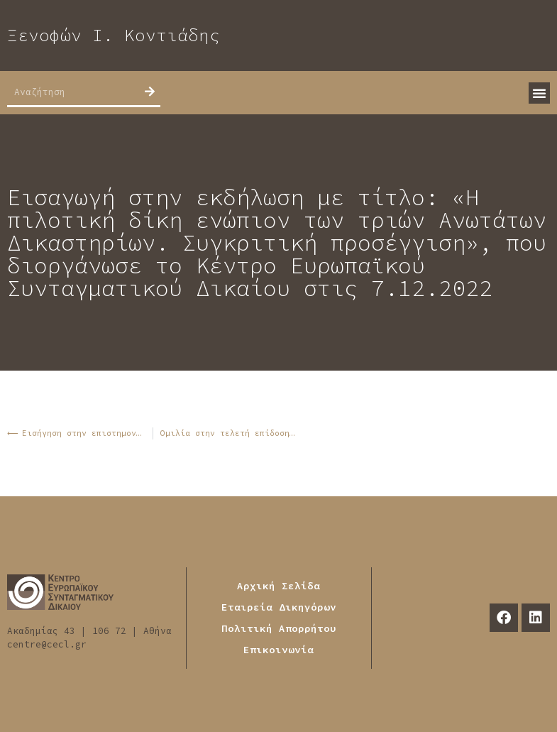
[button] (539, 93)
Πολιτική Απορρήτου (278, 628)
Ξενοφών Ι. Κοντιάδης (113, 35)
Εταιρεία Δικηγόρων (278, 607)
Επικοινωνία (278, 649)
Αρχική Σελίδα (278, 585)
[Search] (149, 91)
